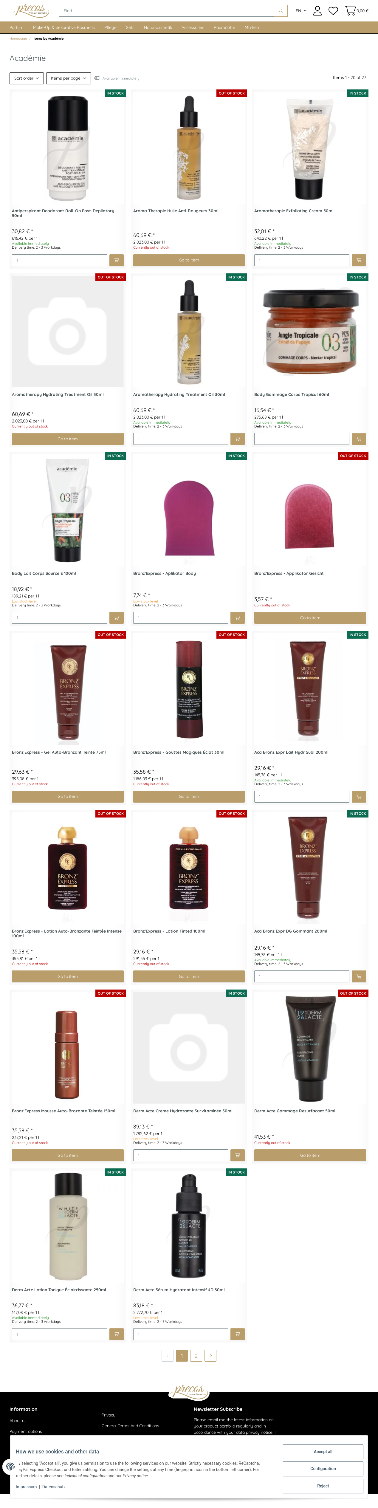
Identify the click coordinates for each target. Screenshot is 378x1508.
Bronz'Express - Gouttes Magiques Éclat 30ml (178, 766)
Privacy (108, 1429)
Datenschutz (58, 1489)
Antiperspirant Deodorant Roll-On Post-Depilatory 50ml (63, 227)
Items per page (65, 92)
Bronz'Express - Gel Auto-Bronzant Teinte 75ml (59, 766)
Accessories (193, 41)
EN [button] (298, 18)
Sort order (23, 92)
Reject (319, 1486)
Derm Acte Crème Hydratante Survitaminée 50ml (183, 1125)
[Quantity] (59, 274)
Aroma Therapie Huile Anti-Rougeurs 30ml (176, 224)
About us (18, 1434)
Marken (252, 41)
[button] (317, 18)
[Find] (183, 18)
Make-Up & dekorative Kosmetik (64, 41)
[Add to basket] (116, 274)
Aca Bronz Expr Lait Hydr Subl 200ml (291, 766)
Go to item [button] (189, 274)
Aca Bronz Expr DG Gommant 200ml (290, 945)
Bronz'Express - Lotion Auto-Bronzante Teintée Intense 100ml (67, 948)
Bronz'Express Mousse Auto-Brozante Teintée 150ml (63, 1125)
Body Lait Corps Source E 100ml (44, 587)
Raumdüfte (224, 41)
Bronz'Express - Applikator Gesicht (289, 587)
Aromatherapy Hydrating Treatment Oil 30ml (58, 408)
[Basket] (354, 18)
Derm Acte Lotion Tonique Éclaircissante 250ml (59, 1303)
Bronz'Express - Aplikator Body (164, 587)
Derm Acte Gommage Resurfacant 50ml (294, 1125)
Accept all (319, 1455)
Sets (130, 41)
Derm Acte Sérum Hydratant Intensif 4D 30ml (179, 1303)
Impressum (30, 1489)
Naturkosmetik (158, 41)
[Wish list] (333, 18)
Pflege (110, 41)
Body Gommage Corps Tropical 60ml (291, 408)
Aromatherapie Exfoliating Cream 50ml (294, 224)
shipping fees (71, 1499)
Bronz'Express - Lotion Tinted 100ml (169, 945)
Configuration (318, 1471)
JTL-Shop (351, 1499)
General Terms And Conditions (130, 1439)
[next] (210, 1370)
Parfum (17, 41)
